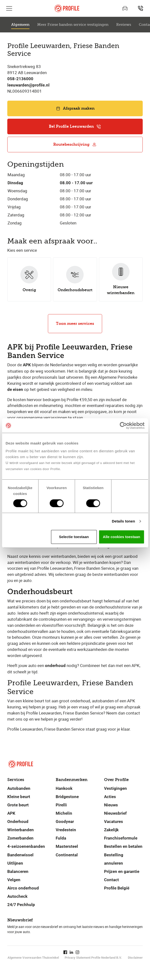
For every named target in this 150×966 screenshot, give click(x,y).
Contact (111, 879)
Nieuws (111, 804)
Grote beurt (18, 804)
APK (27, 365)
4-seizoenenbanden (26, 846)
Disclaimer (135, 957)
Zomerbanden (20, 838)
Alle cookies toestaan (121, 537)
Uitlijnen (15, 863)
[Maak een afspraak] (125, 8)
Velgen (13, 879)
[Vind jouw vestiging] (140, 8)
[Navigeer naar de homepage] (66, 8)
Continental (67, 854)
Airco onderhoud (23, 888)
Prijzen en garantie (121, 871)
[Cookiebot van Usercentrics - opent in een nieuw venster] (123, 425)
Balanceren (17, 871)
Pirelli (61, 804)
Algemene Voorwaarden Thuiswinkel (33, 957)
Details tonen (123, 521)
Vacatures (113, 821)
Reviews (123, 24)
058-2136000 (20, 79)
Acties (110, 796)
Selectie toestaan (74, 537)
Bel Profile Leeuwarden (75, 126)
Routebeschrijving (75, 144)
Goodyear (65, 821)
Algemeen (20, 24)
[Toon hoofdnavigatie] (9, 8)
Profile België (116, 888)
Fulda (61, 838)
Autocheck (17, 896)
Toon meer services (75, 323)
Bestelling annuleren (113, 859)
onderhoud (55, 665)
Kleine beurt (18, 796)
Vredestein (66, 829)
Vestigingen (115, 788)
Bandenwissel (20, 854)
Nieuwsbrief (115, 813)
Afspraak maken (75, 108)
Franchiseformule (120, 838)
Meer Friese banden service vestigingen (72, 24)
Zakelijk (111, 829)
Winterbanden (20, 829)
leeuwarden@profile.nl (28, 85)
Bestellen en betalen (123, 846)
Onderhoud (17, 821)
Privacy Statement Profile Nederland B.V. (93, 957)
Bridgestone (67, 796)
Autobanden (18, 788)
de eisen (15, 389)
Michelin (64, 813)
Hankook (64, 788)
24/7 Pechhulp (21, 904)
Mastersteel (67, 846)
